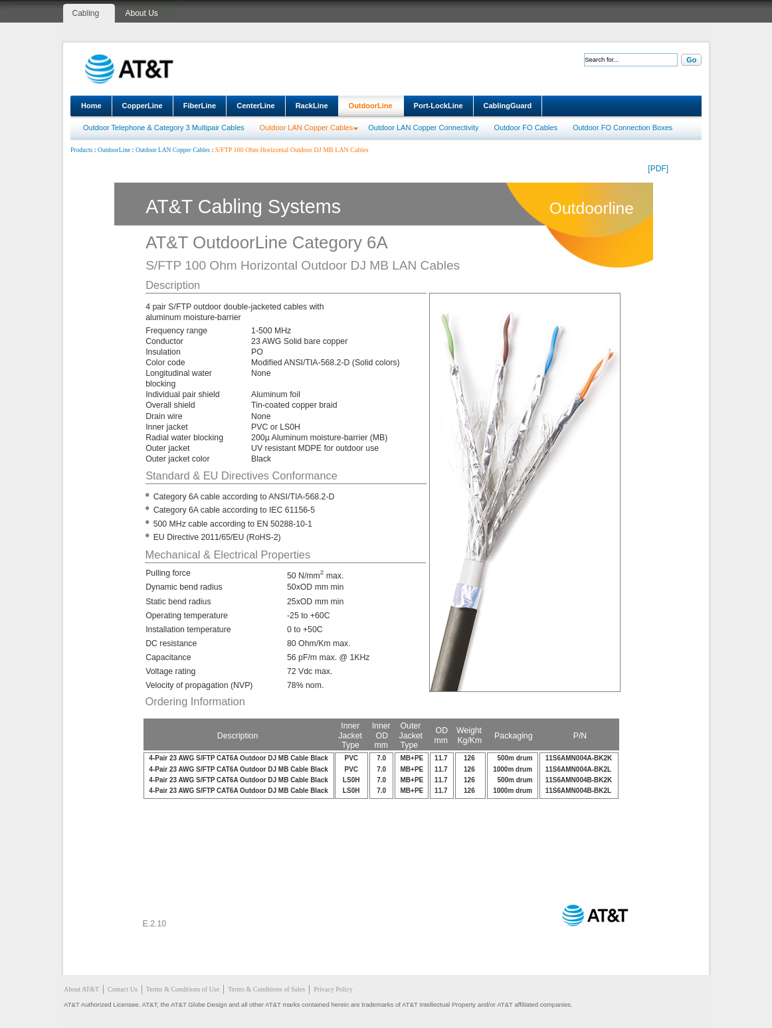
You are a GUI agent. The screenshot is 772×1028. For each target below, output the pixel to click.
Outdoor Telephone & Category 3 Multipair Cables (163, 127)
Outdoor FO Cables (525, 127)
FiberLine (200, 106)
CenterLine (255, 106)
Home (91, 106)
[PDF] (658, 168)
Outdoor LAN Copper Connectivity (423, 127)
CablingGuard (508, 106)
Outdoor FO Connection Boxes (622, 127)
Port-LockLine (438, 106)
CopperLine (142, 106)
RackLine (312, 106)
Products (81, 150)
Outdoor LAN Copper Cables (306, 127)
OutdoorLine (371, 106)
